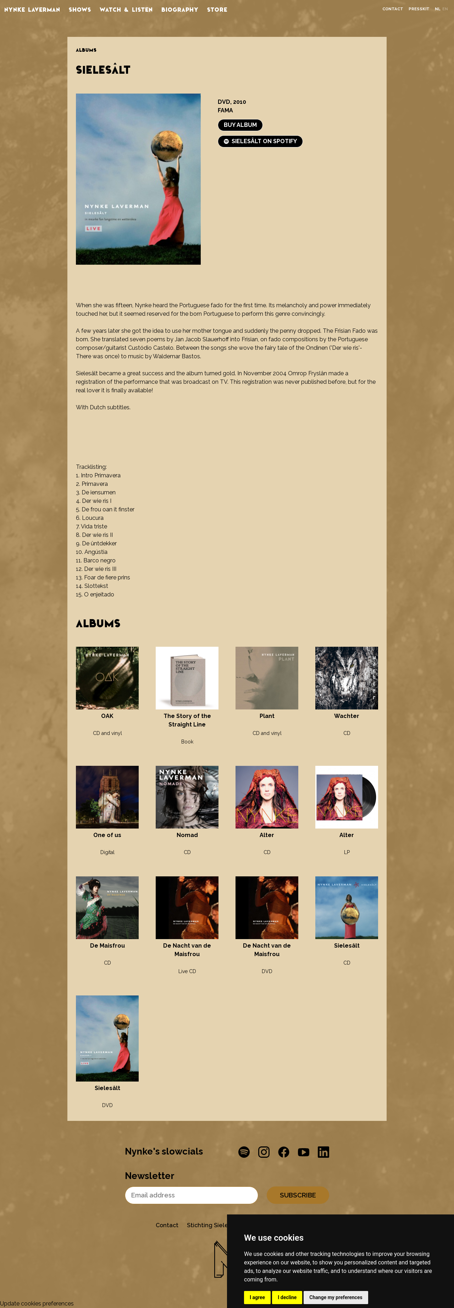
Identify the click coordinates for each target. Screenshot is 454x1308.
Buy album (240, 125)
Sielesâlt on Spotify (260, 141)
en (445, 9)
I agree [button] (257, 1297)
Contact (392, 9)
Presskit (419, 9)
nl (438, 9)
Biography (180, 9)
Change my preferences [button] (335, 1297)
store (217, 9)
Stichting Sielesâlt (213, 1225)
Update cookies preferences (37, 1303)
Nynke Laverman (32, 9)
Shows (80, 9)
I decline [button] (287, 1297)
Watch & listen (126, 9)
